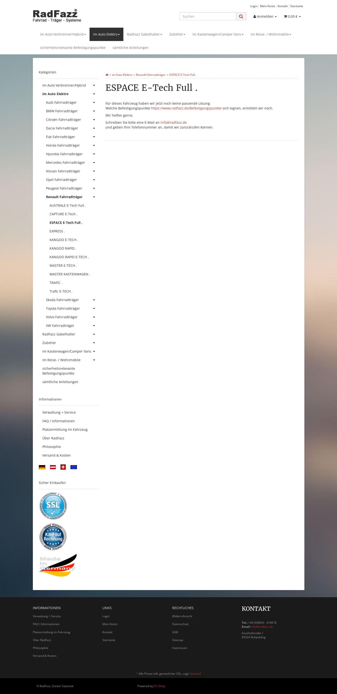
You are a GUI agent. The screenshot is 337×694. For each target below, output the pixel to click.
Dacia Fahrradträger (72, 128)
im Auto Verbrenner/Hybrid (63, 34)
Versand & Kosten (56, 455)
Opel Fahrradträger (72, 179)
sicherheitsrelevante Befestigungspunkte (73, 47)
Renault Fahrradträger (72, 197)
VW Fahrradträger (72, 325)
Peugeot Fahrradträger (72, 188)
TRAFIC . (56, 282)
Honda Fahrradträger (72, 145)
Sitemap (177, 640)
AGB (175, 632)
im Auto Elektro (106, 34)
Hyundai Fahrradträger (72, 154)
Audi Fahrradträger (72, 102)
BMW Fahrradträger (72, 111)
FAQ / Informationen (58, 421)
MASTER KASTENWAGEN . (70, 274)
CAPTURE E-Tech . (64, 214)
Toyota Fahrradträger (72, 308)
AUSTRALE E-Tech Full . (68, 205)
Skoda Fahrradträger (72, 300)
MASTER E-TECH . (63, 265)
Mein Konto (267, 6)
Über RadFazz (53, 438)
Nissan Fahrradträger (72, 171)
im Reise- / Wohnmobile (271, 34)
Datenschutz (180, 624)
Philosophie (51, 446)
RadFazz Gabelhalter (144, 34)
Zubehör (177, 34)
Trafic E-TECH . (61, 291)
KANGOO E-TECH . (64, 239)
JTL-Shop (159, 686)
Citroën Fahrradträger (72, 119)
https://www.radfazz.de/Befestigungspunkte (186, 108)
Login (253, 6)
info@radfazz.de (174, 122)
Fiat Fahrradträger (72, 137)
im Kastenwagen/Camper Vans (218, 34)
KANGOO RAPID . (63, 248)
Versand (195, 674)
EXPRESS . (57, 231)
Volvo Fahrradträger (72, 317)
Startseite (296, 6)
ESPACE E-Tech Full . (66, 222)
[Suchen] (208, 16)
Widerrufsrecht (182, 616)
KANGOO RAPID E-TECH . (69, 257)
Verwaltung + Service (59, 412)
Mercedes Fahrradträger (72, 162)
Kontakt (283, 6)
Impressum (179, 648)
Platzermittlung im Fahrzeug (65, 429)
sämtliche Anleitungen (131, 47)
